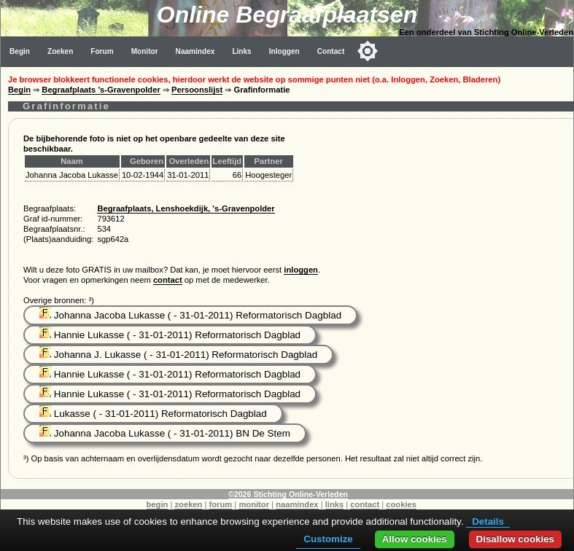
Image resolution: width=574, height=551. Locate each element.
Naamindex (195, 51)
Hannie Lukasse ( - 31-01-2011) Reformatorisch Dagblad (169, 334)
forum (221, 504)
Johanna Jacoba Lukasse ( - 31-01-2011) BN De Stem (164, 433)
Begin (19, 51)
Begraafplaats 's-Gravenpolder (101, 89)
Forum (101, 51)
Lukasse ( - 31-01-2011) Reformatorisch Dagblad (153, 413)
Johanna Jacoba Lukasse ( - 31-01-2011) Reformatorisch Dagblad (190, 315)
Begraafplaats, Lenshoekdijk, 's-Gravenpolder (185, 208)
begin (157, 504)
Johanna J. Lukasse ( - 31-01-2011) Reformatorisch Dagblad (178, 354)
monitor (253, 504)
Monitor (144, 51)
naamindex (297, 504)
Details (488, 521)
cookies (401, 504)
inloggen (301, 269)
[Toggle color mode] (367, 51)
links (334, 504)
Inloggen (284, 51)
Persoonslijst (196, 89)
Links (241, 51)
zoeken (188, 504)
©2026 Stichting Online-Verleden (288, 494)
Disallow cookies (515, 539)
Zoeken (60, 51)
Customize (327, 539)
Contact (331, 51)
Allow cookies (414, 539)
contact (167, 280)
